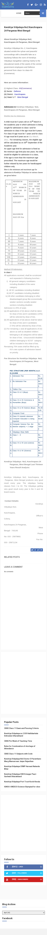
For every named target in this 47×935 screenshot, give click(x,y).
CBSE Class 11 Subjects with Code (18, 754)
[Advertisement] (23, 630)
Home (5, 13)
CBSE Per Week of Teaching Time (18, 741)
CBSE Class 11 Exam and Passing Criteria (21, 728)
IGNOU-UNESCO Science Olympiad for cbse (22, 787)
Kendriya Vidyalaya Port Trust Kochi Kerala (22, 782)
